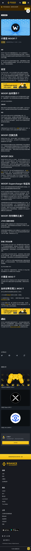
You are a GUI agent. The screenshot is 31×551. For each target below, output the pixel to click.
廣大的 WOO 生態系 (15, 326)
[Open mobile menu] (28, 2)
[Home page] (11, 3)
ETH (2, 172)
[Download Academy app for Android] (14, 530)
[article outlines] (28, 11)
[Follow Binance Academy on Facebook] (2, 536)
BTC (27, 170)
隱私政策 (4, 516)
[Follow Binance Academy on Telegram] (6, 536)
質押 (18, 128)
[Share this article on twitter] (2, 355)
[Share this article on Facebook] (9, 355)
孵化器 (3, 496)
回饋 (3, 524)
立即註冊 (15, 442)
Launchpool (5, 499)
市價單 (7, 304)
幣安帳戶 (9, 295)
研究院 (3, 501)
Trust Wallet (5, 504)
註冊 (24, 2)
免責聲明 (4, 518)
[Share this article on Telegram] (17, 355)
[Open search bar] (19, 2)
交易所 (3, 491)
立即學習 (27, 8)
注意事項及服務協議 (7, 513)
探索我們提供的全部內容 (15, 456)
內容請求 (4, 521)
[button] (28, 3)
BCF (3, 493)
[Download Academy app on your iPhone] (6, 530)
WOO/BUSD (4, 299)
